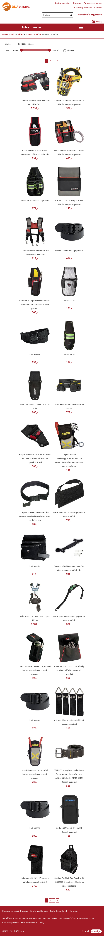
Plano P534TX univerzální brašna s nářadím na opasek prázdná (69, 152)
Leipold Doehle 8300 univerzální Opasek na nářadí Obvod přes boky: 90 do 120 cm (35, 516)
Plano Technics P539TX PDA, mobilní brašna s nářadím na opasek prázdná (35, 670)
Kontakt (98, 8)
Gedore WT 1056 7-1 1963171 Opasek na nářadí (69, 830)
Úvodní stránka (9, 34)
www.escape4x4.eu (29, 923)
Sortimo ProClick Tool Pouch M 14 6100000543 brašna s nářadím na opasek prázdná (69, 882)
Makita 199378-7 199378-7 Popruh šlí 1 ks (35, 618)
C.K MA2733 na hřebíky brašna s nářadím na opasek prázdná (69, 202)
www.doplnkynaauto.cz (30, 918)
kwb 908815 (34, 354)
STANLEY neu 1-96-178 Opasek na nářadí (69, 406)
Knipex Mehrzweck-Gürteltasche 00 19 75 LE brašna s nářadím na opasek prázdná (35, 458)
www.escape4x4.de (85, 918)
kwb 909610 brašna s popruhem (35, 200)
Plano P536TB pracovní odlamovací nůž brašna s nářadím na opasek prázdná (34, 305)
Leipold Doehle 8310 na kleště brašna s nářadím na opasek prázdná (35, 774)
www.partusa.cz (50, 918)
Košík (97, 21)
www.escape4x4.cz (67, 918)
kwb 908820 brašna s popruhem (69, 251)
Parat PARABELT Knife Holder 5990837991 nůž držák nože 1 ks (35, 152)
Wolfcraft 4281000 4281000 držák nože (35, 406)
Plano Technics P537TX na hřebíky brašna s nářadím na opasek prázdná (69, 670)
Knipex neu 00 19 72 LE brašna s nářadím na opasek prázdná (35, 880)
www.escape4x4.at (10, 923)
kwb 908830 (34, 828)
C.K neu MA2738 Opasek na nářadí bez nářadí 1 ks (35, 102)
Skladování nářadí (33, 34)
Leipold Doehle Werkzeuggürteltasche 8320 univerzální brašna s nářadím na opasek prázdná (69, 460)
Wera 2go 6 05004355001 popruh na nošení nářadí (69, 618)
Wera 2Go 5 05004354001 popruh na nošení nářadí (69, 514)
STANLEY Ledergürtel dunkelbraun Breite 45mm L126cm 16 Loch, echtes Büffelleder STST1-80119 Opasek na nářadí (69, 776)
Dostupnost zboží (63, 3)
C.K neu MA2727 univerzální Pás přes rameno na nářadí (35, 253)
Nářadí (20, 34)
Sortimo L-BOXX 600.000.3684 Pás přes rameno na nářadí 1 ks (69, 568)
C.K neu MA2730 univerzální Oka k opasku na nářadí (69, 722)
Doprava (77, 3)
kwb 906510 (34, 566)
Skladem (70, 50)
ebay (42, 923)
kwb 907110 (69, 301)
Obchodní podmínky (82, 8)
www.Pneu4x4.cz (10, 918)
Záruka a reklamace (93, 3)
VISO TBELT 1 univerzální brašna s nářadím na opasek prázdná (69, 102)
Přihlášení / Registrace (90, 14)
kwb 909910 (69, 354)
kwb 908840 (34, 720)
